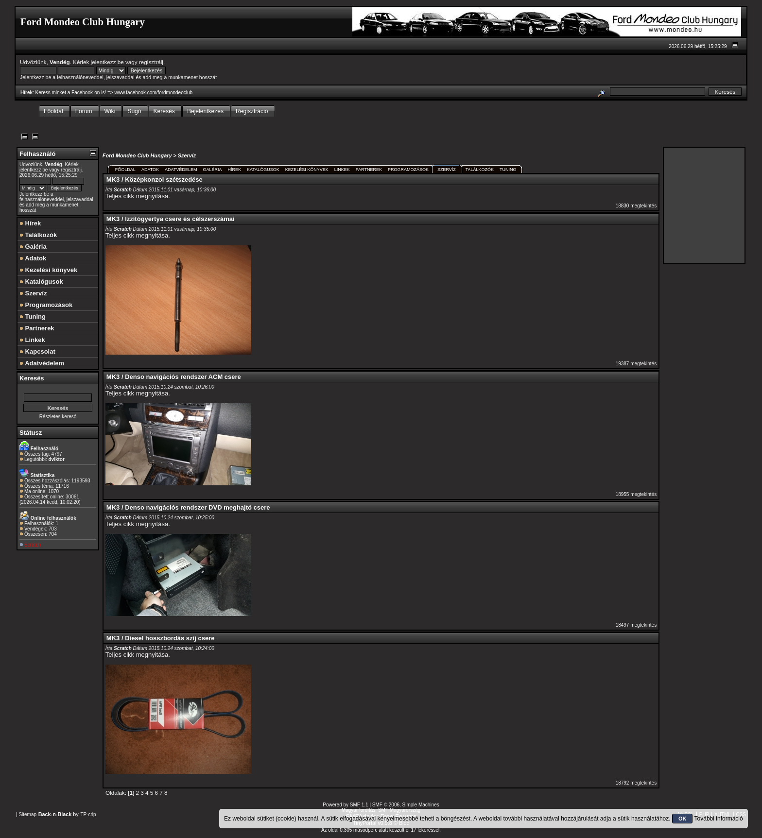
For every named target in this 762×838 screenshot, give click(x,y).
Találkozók (38, 235)
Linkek (32, 339)
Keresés (31, 378)
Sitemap (27, 814)
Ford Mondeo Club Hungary (137, 155)
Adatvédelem (41, 363)
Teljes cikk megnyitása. (137, 196)
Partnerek (36, 328)
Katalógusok (41, 281)
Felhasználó (37, 153)
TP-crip (88, 814)
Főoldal (125, 169)
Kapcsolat (37, 351)
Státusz (30, 432)
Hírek (30, 223)
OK (682, 818)
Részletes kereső (58, 416)
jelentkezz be (107, 62)
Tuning (32, 316)
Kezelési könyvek (48, 270)
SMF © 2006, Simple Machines (405, 804)
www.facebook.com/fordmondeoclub (153, 92)
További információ (718, 818)
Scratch (32, 544)
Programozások (45, 304)
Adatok (32, 258)
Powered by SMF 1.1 (345, 804)
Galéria (33, 246)
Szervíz (33, 293)
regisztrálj (151, 62)
